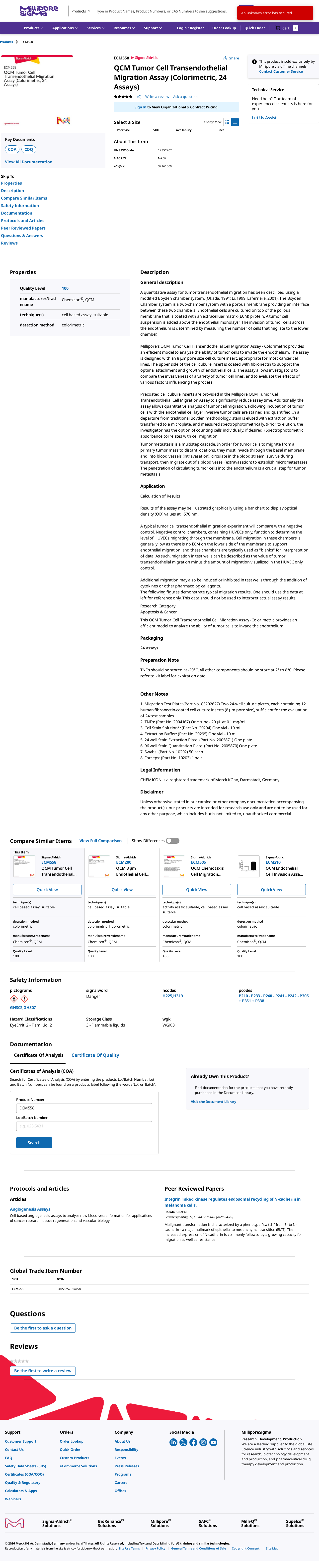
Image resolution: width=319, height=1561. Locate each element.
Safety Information (20, 205)
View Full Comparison (101, 840)
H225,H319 (172, 996)
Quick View (47, 889)
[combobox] (161, 11)
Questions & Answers (22, 235)
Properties (11, 183)
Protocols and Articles (22, 220)
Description (12, 190)
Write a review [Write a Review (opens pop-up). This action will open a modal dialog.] (157, 96)
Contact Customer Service (281, 71)
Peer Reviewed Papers (23, 228)
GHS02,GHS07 (23, 1007)
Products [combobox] (79, 11)
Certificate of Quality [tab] (95, 1055)
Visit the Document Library (213, 1101)
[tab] (10, 42)
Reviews (9, 243)
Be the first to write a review (45, 1372)
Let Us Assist (264, 117)
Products (6, 42)
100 (65, 288)
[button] (190, 27)
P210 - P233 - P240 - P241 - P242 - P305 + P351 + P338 (274, 998)
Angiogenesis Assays (30, 1209)
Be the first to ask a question (43, 1328)
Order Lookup (224, 27)
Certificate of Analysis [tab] (39, 1055)
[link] (30, 1441)
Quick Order (254, 27)
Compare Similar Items (24, 198)
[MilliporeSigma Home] (39, 11)
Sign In (140, 107)
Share (231, 58)
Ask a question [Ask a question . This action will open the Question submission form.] (185, 96)
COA (12, 149)
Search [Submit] (34, 1142)
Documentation (16, 213)
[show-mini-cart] (286, 27)
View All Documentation (28, 161)
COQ (28, 149)
